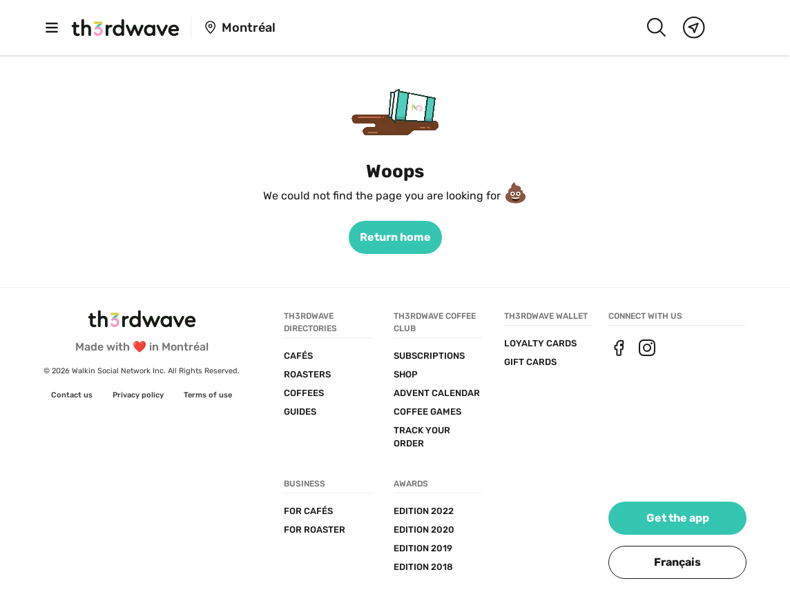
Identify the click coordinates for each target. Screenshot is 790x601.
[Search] (656, 27)
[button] (677, 562)
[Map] (694, 27)
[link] (395, 237)
